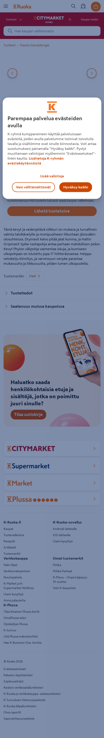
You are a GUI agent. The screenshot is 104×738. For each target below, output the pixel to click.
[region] (52, 148)
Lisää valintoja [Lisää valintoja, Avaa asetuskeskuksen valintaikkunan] (52, 176)
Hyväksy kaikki (75, 187)
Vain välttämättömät (33, 187)
